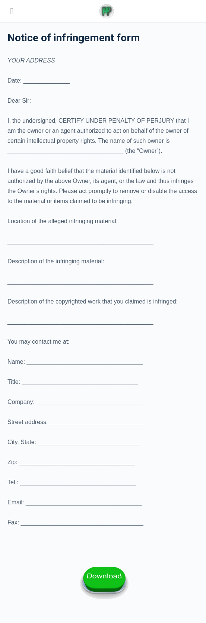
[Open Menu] (11, 11)
